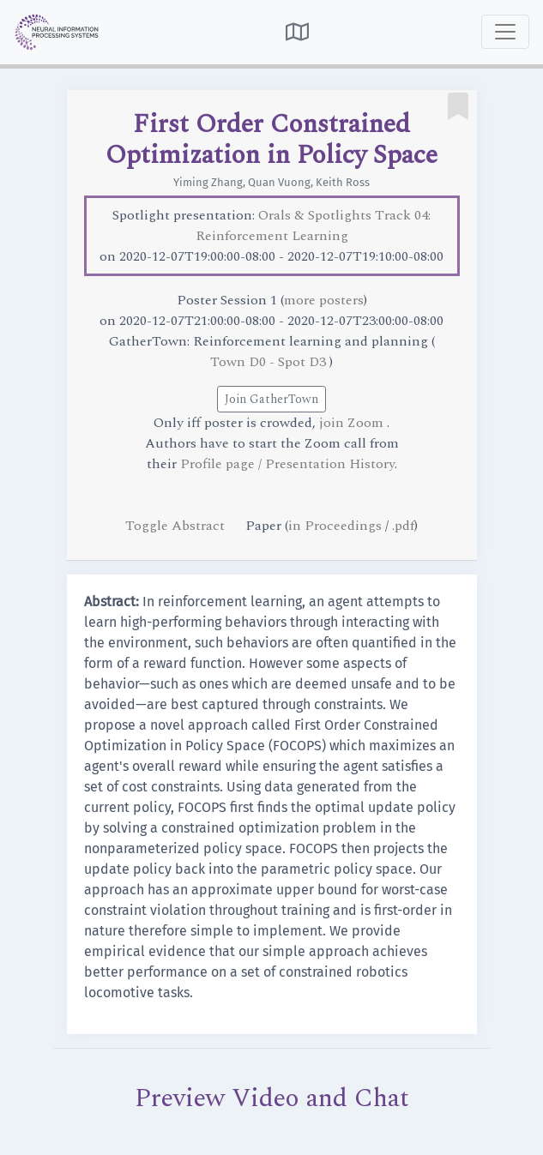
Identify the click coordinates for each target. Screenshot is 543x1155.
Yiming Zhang (208, 182)
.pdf (403, 525)
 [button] (297, 31)
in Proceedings (335, 525)
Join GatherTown (271, 399)
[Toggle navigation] (505, 32)
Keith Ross (343, 182)
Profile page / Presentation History (287, 464)
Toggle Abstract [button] (176, 525)
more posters (324, 300)
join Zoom (353, 422)
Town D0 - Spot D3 (269, 362)
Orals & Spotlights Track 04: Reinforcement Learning (313, 225)
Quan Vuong (279, 182)
